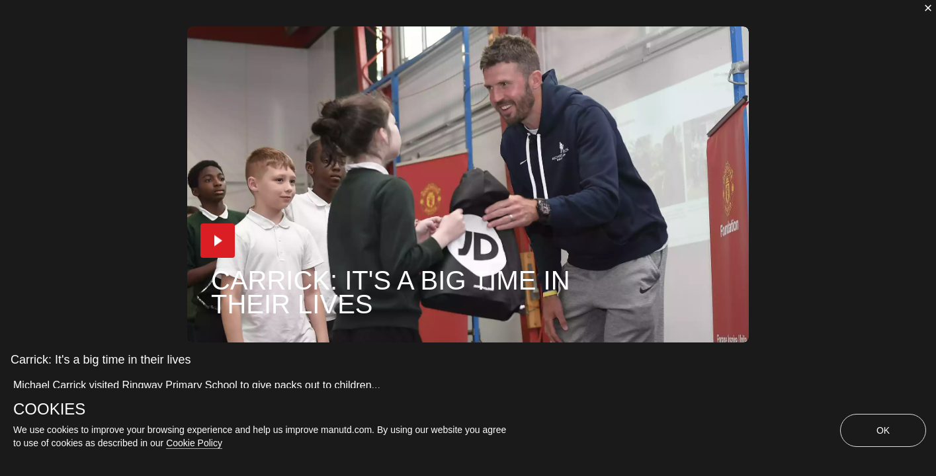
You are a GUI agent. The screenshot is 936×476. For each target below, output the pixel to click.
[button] (217, 240)
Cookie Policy (194, 443)
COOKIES (49, 409)
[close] (928, 8)
